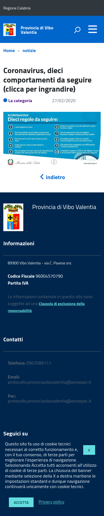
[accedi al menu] (92, 29)
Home (9, 50)
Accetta (21, 502)
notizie (29, 50)
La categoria (20, 100)
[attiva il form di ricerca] (77, 29)
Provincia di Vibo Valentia (37, 29)
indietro (52, 177)
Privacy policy (51, 502)
